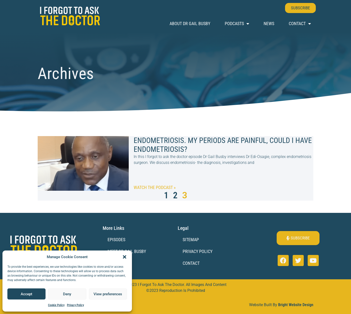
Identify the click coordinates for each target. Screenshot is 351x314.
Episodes (116, 239)
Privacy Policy (75, 305)
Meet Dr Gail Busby (127, 251)
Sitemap (191, 239)
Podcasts (237, 23)
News (269, 23)
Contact (300, 23)
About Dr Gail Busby (190, 23)
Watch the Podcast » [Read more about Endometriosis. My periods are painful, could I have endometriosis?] (155, 187)
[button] (124, 256)
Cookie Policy (56, 305)
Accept (26, 294)
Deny (67, 294)
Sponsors (117, 263)
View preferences (108, 294)
